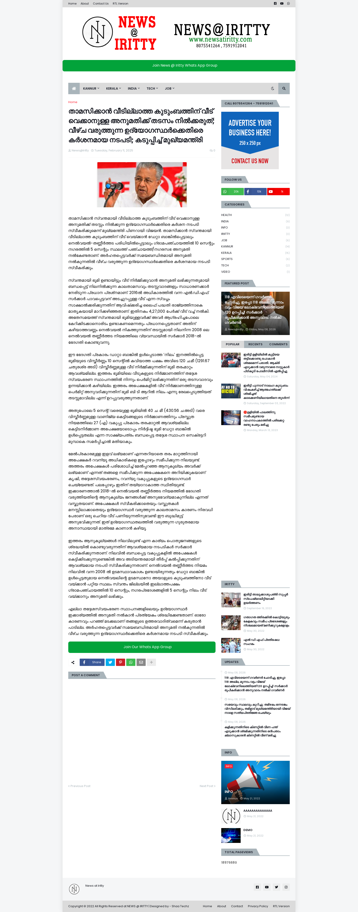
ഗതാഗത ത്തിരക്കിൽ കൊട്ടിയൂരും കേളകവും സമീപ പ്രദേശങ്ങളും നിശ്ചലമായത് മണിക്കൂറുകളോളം (266, 621)
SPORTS (255, 259)
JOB (255, 240)
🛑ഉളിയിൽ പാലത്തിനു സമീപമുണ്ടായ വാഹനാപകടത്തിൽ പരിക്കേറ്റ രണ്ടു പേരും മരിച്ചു (263, 418)
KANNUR (255, 246)
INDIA (255, 221)
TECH (255, 265)
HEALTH (255, 215)
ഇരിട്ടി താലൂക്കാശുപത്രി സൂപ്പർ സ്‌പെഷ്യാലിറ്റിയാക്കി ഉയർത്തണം (265, 598)
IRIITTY (255, 234)
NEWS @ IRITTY (137, 906)
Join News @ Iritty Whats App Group (180, 65)
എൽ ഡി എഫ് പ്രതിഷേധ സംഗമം (261, 642)
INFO (255, 227)
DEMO (248, 830)
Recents (255, 344)
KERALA (255, 253)
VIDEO (255, 272)
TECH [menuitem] (151, 88)
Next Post (206, 786)
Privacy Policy (258, 906)
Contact (237, 906)
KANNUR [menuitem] (89, 88)
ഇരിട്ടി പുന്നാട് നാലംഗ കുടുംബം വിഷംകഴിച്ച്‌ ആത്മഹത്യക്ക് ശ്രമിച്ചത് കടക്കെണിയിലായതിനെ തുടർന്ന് (266, 392)
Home (72, 3)
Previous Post (80, 786)
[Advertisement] (255, 506)
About (85, 3)
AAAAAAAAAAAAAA (257, 811)
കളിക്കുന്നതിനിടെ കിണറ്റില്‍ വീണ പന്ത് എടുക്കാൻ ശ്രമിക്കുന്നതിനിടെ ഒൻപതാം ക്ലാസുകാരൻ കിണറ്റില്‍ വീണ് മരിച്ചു (252, 731)
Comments (278, 344)
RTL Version (120, 3)
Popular (233, 344)
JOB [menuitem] (168, 88)
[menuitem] (74, 88)
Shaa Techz (180, 906)
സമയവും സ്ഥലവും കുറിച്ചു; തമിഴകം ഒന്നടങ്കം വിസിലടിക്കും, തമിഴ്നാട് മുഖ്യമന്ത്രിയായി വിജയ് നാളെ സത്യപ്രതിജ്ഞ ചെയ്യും (257, 709)
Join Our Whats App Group (143, 647)
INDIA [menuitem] (132, 88)
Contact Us (101, 3)
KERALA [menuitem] (112, 88)
